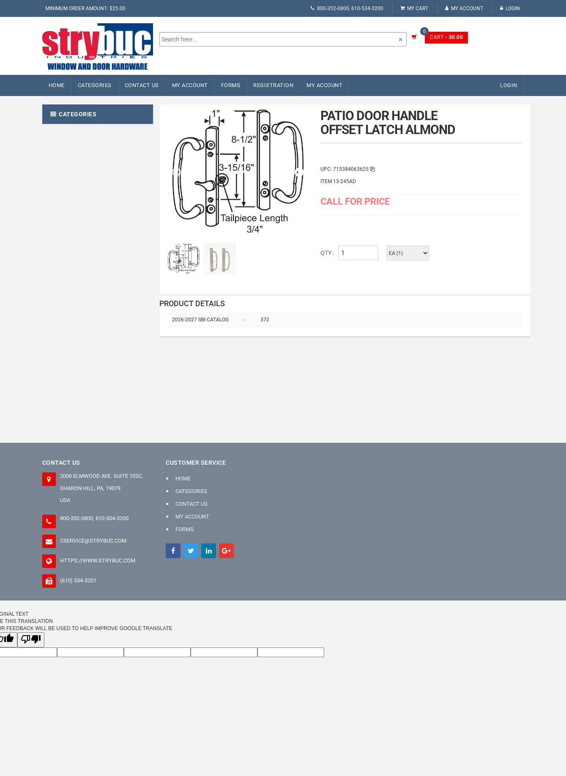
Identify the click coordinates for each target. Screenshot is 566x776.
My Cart (414, 8)
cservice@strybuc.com (93, 540)
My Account (464, 8)
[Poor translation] (30, 639)
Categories (95, 85)
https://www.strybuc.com (97, 560)
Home (57, 85)
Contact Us (142, 85)
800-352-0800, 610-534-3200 (347, 8)
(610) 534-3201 (78, 580)
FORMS (231, 85)
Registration (273, 85)
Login (510, 8)
